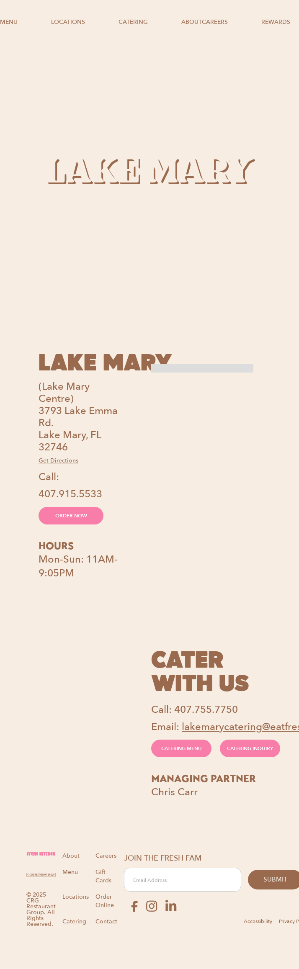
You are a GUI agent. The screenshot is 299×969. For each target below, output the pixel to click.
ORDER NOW (71, 515)
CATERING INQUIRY (250, 748)
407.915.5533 (70, 494)
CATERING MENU (181, 748)
